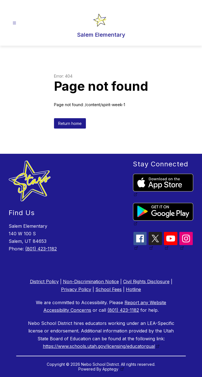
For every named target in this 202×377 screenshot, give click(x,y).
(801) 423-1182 (41, 249)
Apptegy (110, 369)
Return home (70, 123)
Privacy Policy (76, 289)
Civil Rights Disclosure (146, 281)
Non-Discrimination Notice (91, 281)
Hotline (133, 289)
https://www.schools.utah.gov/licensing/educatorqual (99, 346)
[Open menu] (14, 23)
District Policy (44, 281)
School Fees (108, 289)
